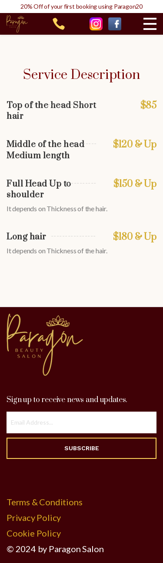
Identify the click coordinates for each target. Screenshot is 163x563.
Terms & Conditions (44, 502)
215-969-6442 (58, 23)
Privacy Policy (34, 517)
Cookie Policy (33, 533)
